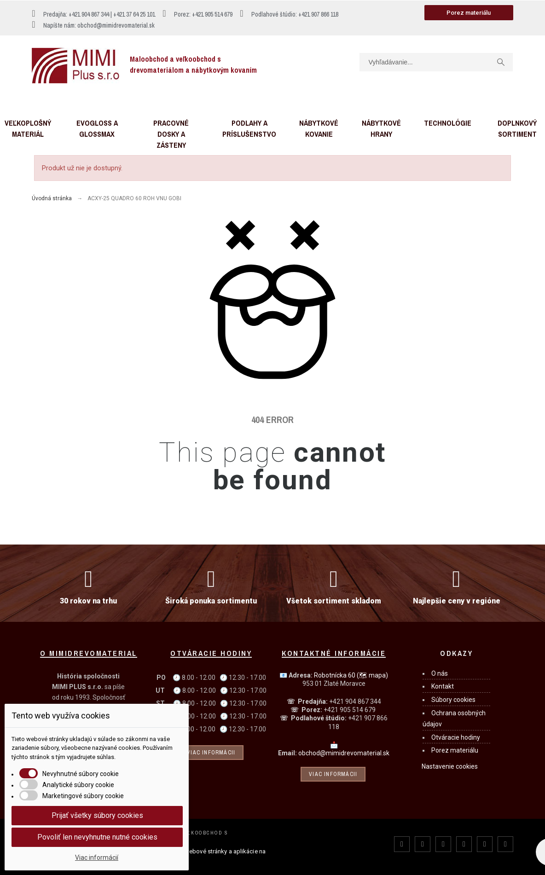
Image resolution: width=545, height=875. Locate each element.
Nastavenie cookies (450, 766)
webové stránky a (208, 851)
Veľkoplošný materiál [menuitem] (28, 128)
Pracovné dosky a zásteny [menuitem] (171, 134)
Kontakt (442, 686)
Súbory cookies (453, 699)
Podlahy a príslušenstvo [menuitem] (249, 128)
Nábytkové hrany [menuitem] (381, 128)
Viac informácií (96, 857)
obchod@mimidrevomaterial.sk (343, 753)
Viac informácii (211, 752)
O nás (439, 673)
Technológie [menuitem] (447, 123)
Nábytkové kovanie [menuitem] (318, 128)
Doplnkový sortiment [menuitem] (517, 128)
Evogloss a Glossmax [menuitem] (97, 128)
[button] (468, 12)
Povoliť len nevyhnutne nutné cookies (97, 837)
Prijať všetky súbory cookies (97, 815)
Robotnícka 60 (351, 675)
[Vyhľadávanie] (436, 62)
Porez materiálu (454, 750)
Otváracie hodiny (455, 737)
